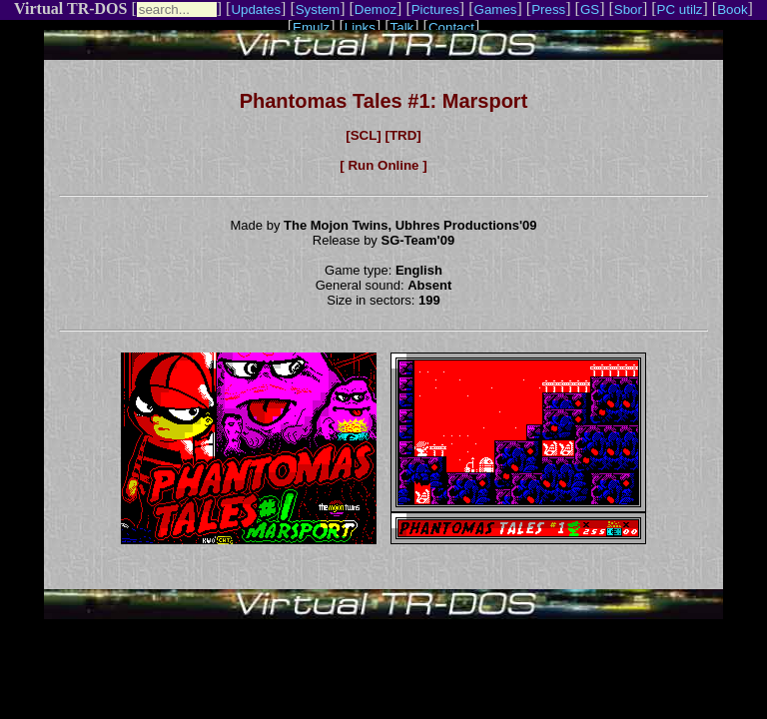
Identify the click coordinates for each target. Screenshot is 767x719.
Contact (451, 27)
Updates (256, 9)
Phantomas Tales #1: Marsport (384, 101)
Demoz (375, 9)
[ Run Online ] (383, 165)
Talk (402, 27)
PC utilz (680, 9)
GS (589, 9)
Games (495, 9)
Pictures (435, 9)
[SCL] (364, 135)
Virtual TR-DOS (70, 8)
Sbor (628, 9)
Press (548, 9)
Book (732, 9)
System (318, 9)
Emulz (311, 27)
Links (360, 27)
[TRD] (402, 135)
